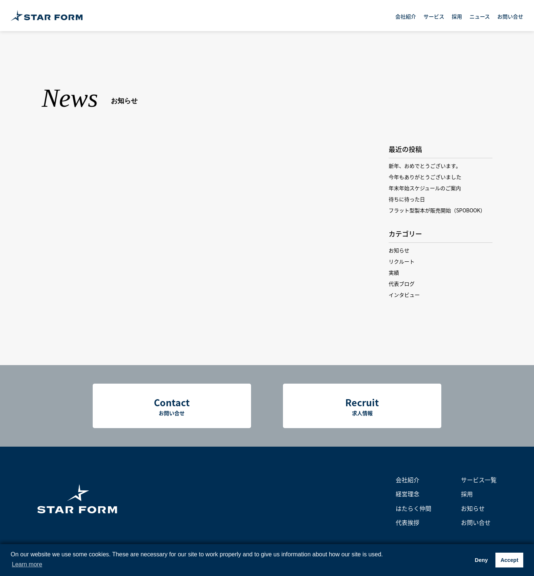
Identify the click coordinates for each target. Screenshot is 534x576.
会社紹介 (405, 16)
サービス (433, 16)
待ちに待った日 (407, 199)
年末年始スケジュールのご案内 (425, 188)
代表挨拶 (407, 522)
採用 (457, 16)
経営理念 (407, 493)
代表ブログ (402, 283)
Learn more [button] (27, 564)
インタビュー (404, 294)
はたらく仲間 (413, 508)
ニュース (479, 16)
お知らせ (399, 250)
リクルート (402, 261)
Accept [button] (509, 560)
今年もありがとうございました (425, 177)
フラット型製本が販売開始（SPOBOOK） (437, 210)
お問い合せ (510, 16)
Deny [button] (481, 560)
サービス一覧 (479, 479)
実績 (394, 272)
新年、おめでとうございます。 (425, 165)
